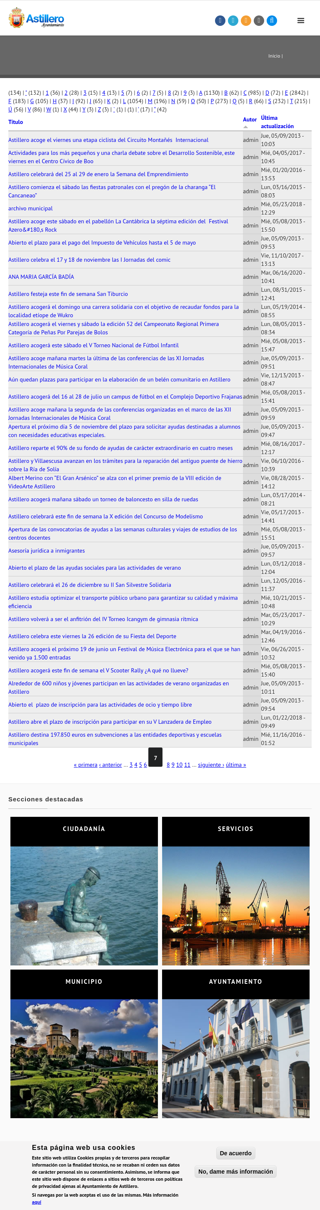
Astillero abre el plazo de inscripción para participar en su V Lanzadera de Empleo (110, 721)
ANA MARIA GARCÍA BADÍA (41, 276)
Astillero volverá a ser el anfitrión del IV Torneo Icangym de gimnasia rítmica (103, 619)
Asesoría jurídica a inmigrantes (46, 550)
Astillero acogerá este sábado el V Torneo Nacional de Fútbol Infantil (93, 345)
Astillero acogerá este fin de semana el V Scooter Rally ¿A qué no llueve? (98, 670)
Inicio (274, 56)
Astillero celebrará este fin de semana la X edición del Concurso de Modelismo (105, 516)
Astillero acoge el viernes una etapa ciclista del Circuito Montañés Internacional (108, 140)
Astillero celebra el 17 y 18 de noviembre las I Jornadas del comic (89, 259)
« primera (86, 764)
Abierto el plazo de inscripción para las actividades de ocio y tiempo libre (100, 704)
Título (15, 122)
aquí (36, 1204)
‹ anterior (110, 764)
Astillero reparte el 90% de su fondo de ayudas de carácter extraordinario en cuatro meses (120, 448)
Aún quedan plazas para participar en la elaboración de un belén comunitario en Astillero (119, 379)
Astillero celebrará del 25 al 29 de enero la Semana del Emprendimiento (98, 174)
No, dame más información (235, 1173)
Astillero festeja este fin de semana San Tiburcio (68, 294)
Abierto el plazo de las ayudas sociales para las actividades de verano (94, 567)
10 (179, 764)
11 (187, 764)
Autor (250, 122)
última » (236, 764)
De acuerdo (236, 1155)
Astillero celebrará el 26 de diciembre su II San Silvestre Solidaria (89, 585)
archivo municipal (30, 208)
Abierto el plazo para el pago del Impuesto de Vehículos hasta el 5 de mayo (102, 242)
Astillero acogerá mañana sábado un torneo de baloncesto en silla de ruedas (103, 499)
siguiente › (211, 764)
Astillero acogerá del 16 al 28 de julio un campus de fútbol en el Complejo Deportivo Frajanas (125, 396)
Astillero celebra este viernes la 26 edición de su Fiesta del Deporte (92, 636)
